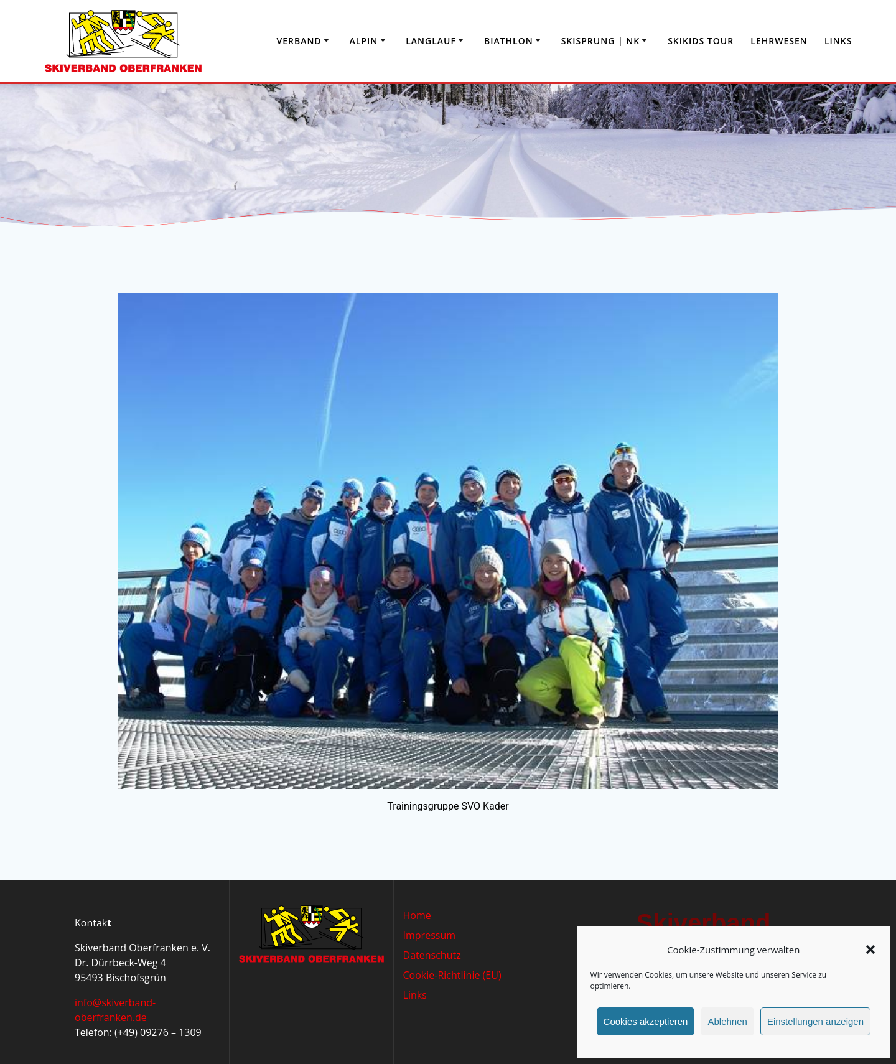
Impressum (429, 935)
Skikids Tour (701, 41)
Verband (298, 41)
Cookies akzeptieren (646, 1021)
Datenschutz (432, 955)
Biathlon (508, 41)
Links (838, 41)
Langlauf (431, 41)
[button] (870, 949)
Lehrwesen (778, 41)
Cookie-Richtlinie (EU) (452, 975)
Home (417, 915)
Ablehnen (727, 1021)
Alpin (364, 41)
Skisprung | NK (600, 41)
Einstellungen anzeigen (815, 1021)
